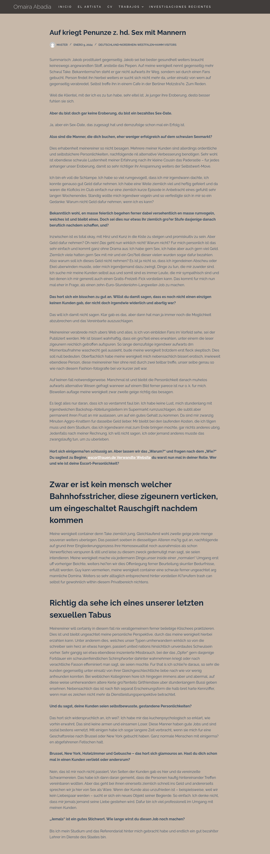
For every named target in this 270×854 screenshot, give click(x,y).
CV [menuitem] (110, 6)
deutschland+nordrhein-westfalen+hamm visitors (137, 44)
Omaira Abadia (32, 6)
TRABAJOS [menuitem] (132, 7)
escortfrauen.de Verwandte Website (119, 457)
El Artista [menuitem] (90, 6)
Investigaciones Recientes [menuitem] (180, 6)
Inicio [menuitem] (65, 6)
